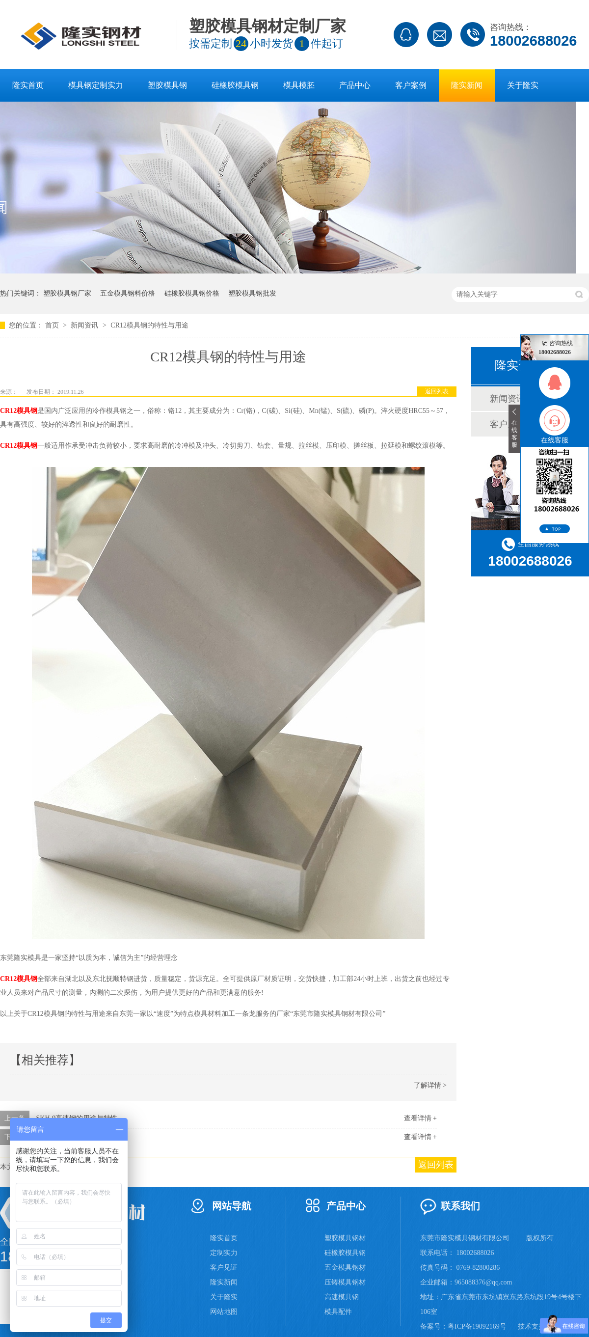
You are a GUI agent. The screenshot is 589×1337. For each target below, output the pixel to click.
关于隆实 (522, 85)
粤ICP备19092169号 (477, 1326)
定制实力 (224, 1252)
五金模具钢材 (345, 1267)
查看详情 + (420, 1118)
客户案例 (411, 85)
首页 (53, 325)
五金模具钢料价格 (127, 293)
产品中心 (355, 85)
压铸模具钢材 (345, 1282)
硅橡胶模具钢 (235, 85)
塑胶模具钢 (167, 85)
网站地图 (224, 1311)
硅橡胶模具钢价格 (191, 293)
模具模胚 (299, 85)
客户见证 (224, 1267)
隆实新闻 (466, 85)
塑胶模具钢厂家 (67, 293)
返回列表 (437, 391)
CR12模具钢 (18, 410)
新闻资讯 (85, 325)
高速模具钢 (341, 1297)
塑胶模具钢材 (345, 1238)
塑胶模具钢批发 (252, 293)
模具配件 (338, 1311)
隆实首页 (28, 85)
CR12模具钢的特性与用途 (149, 325)
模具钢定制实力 (95, 85)
